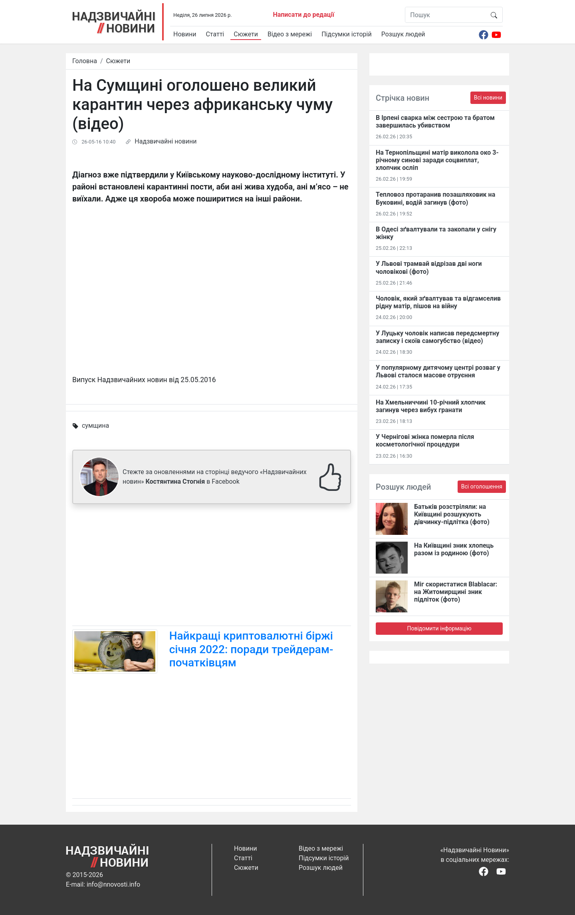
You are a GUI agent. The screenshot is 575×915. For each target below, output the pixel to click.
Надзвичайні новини (165, 141)
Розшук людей (403, 34)
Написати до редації (303, 14)
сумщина (95, 425)
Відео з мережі (290, 34)
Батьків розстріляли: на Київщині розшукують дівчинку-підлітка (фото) (452, 514)
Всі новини (488, 97)
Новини (184, 34)
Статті (215, 34)
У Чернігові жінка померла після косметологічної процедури (425, 440)
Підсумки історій (346, 34)
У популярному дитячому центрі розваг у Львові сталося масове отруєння (438, 371)
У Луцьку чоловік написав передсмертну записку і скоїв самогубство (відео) (437, 337)
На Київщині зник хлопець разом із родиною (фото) (454, 549)
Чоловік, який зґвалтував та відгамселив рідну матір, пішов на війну (438, 302)
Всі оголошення (481, 486)
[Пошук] (445, 14)
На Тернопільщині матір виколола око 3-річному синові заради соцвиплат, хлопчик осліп (437, 160)
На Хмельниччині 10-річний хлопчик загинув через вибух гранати (431, 406)
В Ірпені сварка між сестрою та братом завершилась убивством (435, 121)
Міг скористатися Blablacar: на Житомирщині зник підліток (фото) (455, 591)
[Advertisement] (211, 566)
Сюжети (246, 34)
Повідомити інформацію (439, 628)
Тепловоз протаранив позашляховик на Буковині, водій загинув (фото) (435, 198)
